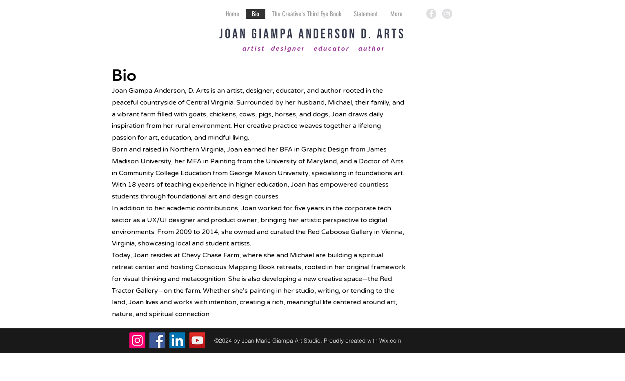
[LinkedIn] (177, 340)
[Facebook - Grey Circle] (431, 14)
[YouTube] (197, 340)
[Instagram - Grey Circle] (447, 14)
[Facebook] (157, 340)
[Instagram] (137, 340)
